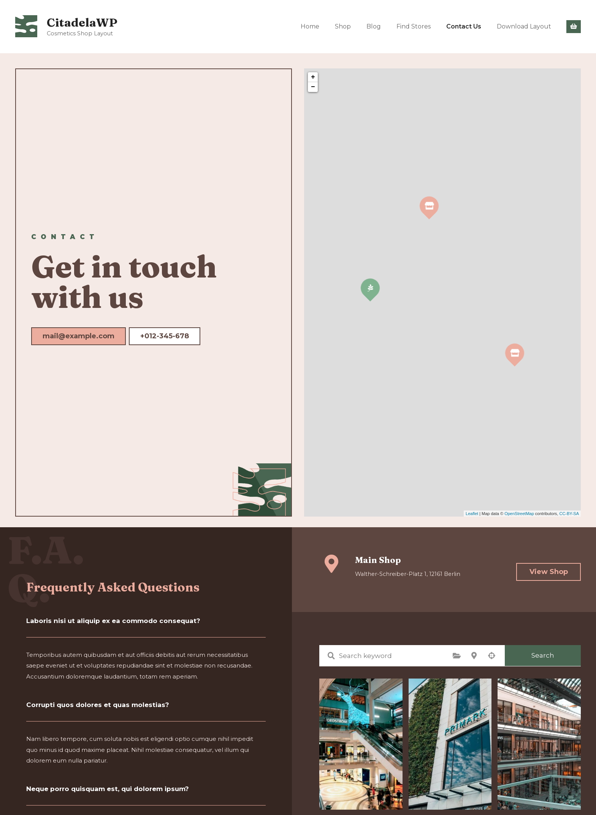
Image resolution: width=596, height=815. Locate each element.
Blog (373, 26)
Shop (343, 26)
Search (542, 655)
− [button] (313, 87)
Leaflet (472, 513)
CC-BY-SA (569, 513)
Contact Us (463, 26)
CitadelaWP (83, 22)
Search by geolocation (491, 655)
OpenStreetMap (519, 513)
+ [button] (313, 77)
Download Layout (524, 26)
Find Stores (413, 26)
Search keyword (331, 655)
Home (310, 26)
